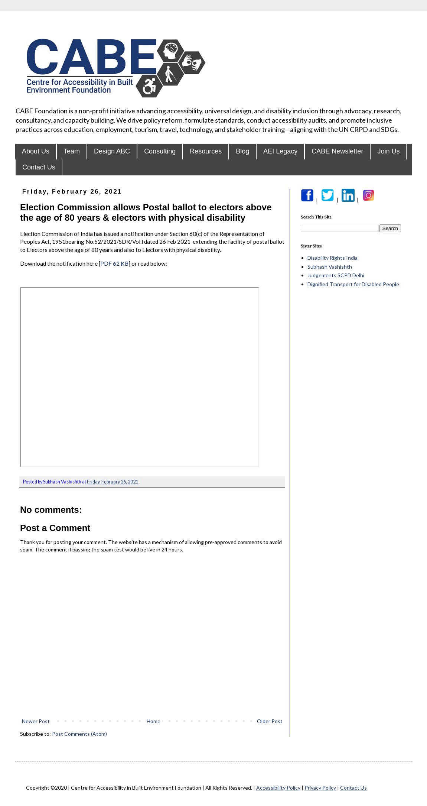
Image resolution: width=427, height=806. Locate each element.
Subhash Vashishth (329, 266)
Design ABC (112, 151)
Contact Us (38, 167)
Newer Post (36, 721)
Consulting (160, 151)
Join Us (388, 151)
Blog (242, 151)
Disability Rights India (332, 258)
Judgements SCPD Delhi (335, 275)
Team (71, 151)
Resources (206, 151)
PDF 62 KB (114, 263)
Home (153, 721)
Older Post (270, 721)
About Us (35, 151)
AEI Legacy (280, 151)
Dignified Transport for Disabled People (353, 284)
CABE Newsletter (337, 151)
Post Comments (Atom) (79, 734)
